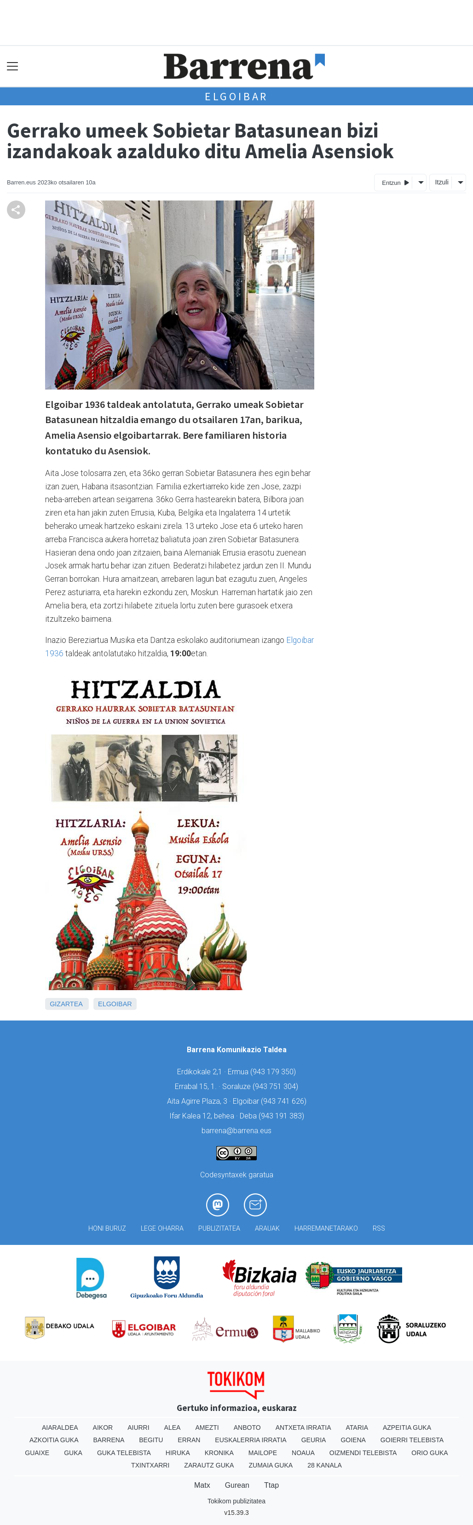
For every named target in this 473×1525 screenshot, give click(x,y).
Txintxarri (150, 1465)
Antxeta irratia (303, 1427)
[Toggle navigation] (13, 66)
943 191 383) (282, 1116)
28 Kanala (324, 1465)
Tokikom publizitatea (236, 1501)
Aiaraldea (60, 1427)
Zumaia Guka (270, 1465)
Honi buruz (107, 1229)
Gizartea (66, 1004)
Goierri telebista (412, 1440)
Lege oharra (162, 1229)
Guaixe (37, 1452)
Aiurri (138, 1427)
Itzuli (442, 182)
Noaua (303, 1452)
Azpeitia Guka (407, 1427)
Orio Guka (429, 1452)
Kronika (219, 1452)
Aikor (103, 1427)
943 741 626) (284, 1101)
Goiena (352, 1440)
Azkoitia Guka (54, 1440)
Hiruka (178, 1452)
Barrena (109, 1440)
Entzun (395, 182)
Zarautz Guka (209, 1465)
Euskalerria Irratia (250, 1440)
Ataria (357, 1427)
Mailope (262, 1452)
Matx (202, 1485)
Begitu (151, 1440)
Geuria (313, 1440)
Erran (189, 1440)
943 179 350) (274, 1071)
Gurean (237, 1485)
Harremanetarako (326, 1229)
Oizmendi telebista (363, 1452)
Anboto (247, 1427)
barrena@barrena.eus (236, 1130)
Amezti (207, 1427)
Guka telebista (124, 1452)
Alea (172, 1427)
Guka (73, 1452)
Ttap (271, 1485)
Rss (379, 1229)
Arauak (267, 1229)
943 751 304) (276, 1086)
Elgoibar (236, 96)
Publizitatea (219, 1229)
